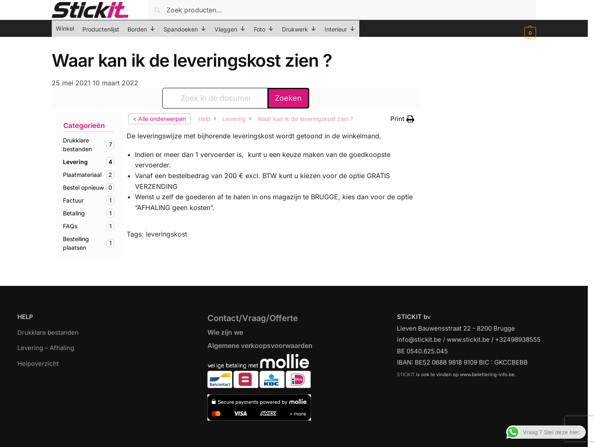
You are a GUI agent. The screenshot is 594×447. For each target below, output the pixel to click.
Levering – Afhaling (45, 348)
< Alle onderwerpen (159, 118)
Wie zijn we (225, 332)
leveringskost (166, 234)
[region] (297, 427)
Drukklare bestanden (48, 332)
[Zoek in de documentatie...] (215, 98)
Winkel (65, 28)
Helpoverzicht (38, 363)
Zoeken (288, 98)
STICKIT (406, 374)
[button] (529, 32)
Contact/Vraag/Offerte (252, 318)
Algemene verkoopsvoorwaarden (260, 345)
